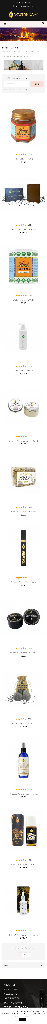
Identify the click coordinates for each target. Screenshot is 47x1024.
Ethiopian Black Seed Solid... (23, 723)
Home (7, 965)
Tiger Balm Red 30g (23, 159)
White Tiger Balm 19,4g (23, 300)
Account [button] (28, 6)
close (22, 1020)
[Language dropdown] (18, 6)
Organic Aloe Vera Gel (23, 370)
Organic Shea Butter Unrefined (23, 441)
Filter (36, 84)
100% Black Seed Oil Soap (23, 229)
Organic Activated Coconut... (23, 653)
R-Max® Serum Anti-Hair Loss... (23, 935)
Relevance (16, 83)
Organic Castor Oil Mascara (24, 582)
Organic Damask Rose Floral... (23, 794)
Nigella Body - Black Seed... (23, 864)
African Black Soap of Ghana (23, 511)
